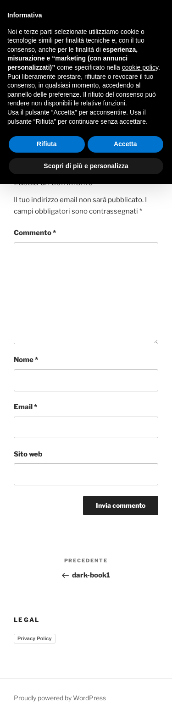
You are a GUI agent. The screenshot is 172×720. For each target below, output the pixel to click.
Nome (26, 360)
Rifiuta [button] (47, 144)
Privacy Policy (34, 638)
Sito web (28, 454)
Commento (35, 233)
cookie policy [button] (140, 67)
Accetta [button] (125, 144)
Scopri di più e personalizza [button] (86, 166)
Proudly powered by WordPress (60, 698)
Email (25, 407)
